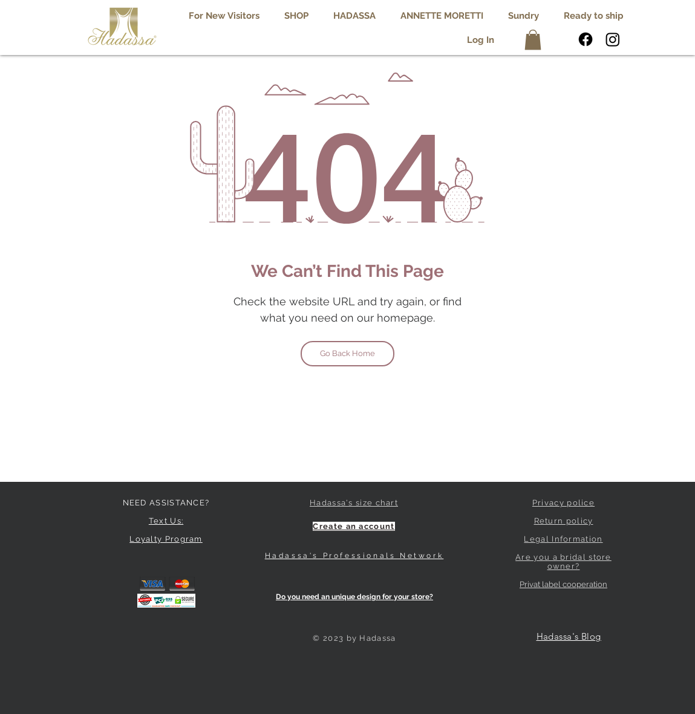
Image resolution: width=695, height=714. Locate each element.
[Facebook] (585, 39)
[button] (354, 16)
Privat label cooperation (563, 584)
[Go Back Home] (347, 353)
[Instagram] (613, 39)
